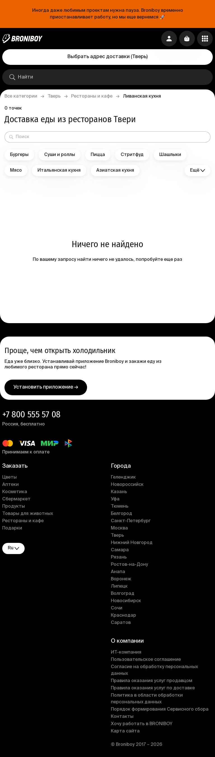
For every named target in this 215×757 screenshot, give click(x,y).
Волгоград (122, 594)
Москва (119, 528)
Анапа (118, 572)
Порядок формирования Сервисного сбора (160, 709)
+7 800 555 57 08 (31, 414)
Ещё (197, 170)
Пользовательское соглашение (146, 659)
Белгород (121, 514)
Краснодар (123, 615)
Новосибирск (126, 601)
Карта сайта (125, 731)
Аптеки (10, 484)
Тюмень (119, 506)
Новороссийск (127, 484)
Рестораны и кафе (92, 96)
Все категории (20, 96)
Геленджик (123, 477)
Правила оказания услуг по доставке (153, 688)
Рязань (119, 557)
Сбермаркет (16, 499)
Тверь (54, 96)
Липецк (119, 586)
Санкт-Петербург (131, 521)
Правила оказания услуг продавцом (151, 681)
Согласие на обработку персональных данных (154, 670)
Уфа (115, 499)
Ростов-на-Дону (129, 564)
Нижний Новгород (132, 543)
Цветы (9, 477)
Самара (120, 550)
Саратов (121, 623)
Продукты (13, 506)
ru (13, 548)
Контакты (122, 717)
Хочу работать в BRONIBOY (141, 724)
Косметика (14, 492)
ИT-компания (126, 652)
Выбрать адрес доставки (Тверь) (107, 56)
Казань (119, 492)
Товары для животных (27, 514)
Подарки (12, 528)
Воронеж (121, 579)
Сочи (116, 608)
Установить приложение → (45, 387)
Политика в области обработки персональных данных (147, 698)
